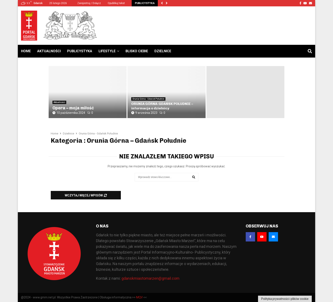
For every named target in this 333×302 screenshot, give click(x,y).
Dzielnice (162, 51)
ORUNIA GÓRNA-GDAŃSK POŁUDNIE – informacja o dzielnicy (162, 106)
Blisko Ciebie (137, 51)
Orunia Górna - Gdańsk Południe (148, 99)
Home (26, 51)
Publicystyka (79, 51)
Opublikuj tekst (116, 3)
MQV (139, 297)
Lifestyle (107, 51)
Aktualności (49, 51)
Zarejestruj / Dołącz (87, 3)
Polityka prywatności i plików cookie (285, 299)
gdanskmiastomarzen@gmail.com (150, 278)
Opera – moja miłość (73, 107)
